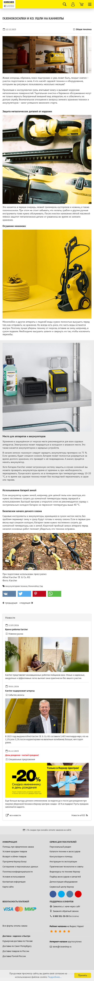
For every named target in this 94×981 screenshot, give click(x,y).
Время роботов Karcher (16, 629)
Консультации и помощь (61, 856)
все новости (15, 815)
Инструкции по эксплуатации (63, 861)
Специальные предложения (21, 759)
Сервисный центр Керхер (62, 886)
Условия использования (14, 876)
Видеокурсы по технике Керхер (65, 871)
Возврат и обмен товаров (14, 856)
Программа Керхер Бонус (15, 861)
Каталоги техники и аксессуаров (65, 851)
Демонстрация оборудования (63, 881)
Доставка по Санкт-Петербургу (17, 946)
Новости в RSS (78, 815)
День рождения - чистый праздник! (22, 755)
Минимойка (33, 586)
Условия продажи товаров (15, 851)
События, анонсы (16, 695)
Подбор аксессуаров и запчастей (65, 876)
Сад (41, 586)
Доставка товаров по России (16, 951)
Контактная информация (14, 881)
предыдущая (11, 602)
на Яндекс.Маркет (67, 926)
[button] (9, 594)
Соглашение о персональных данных (20, 866)
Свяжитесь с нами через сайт (65, 906)
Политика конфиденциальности (18, 871)
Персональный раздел (60, 846)
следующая (25, 602)
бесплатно (64, 916)
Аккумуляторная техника (16, 586)
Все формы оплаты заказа (15, 925)
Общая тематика (83, 29)
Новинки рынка (15, 633)
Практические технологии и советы (66, 866)
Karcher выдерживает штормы (20, 690)
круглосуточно (66, 941)
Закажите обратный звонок (64, 911)
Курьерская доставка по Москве (18, 941)
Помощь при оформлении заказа (18, 846)
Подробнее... (55, 976)
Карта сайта (8, 886)
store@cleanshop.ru (60, 946)
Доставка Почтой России (14, 956)
